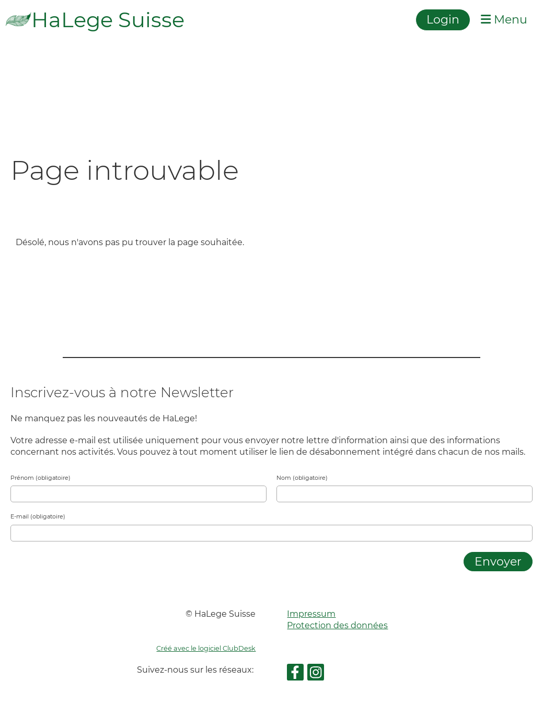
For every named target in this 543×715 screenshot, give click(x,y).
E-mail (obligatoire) (37, 516)
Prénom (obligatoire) (40, 477)
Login (442, 20)
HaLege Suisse (107, 19)
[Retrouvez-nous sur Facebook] (295, 674)
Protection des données (337, 625)
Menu (504, 20)
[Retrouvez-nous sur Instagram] (315, 674)
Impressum (311, 614)
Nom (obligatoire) (302, 477)
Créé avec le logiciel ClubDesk (206, 648)
